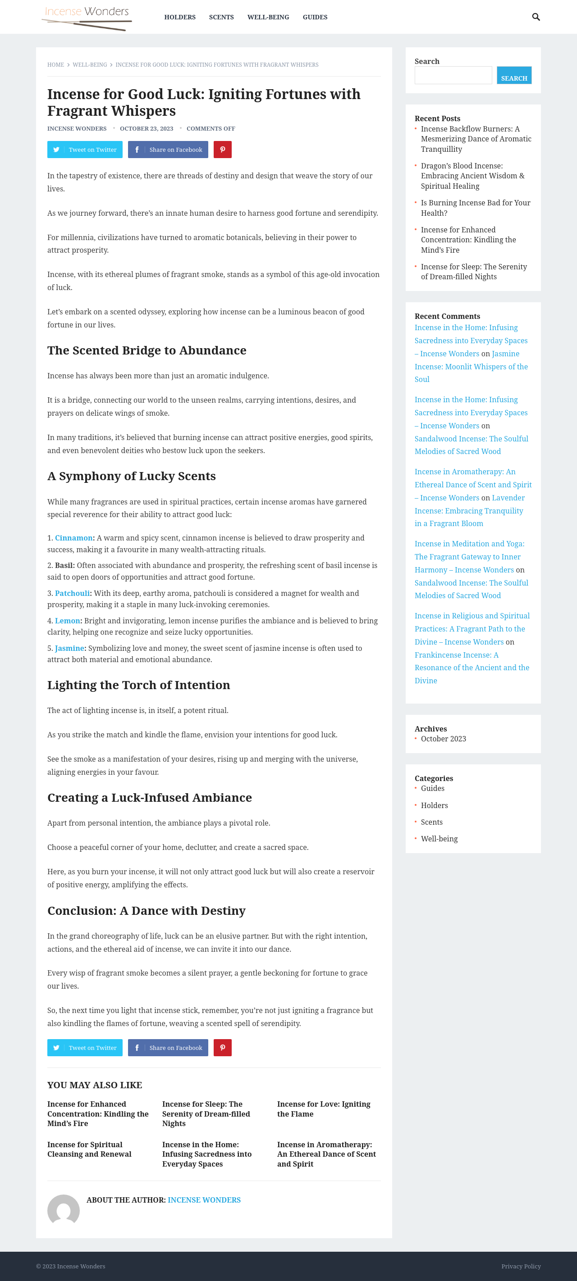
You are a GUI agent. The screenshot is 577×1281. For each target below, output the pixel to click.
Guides (317, 17)
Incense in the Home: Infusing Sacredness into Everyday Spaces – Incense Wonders (471, 341)
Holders (182, 17)
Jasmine (69, 648)
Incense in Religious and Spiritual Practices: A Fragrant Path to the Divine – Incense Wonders (472, 629)
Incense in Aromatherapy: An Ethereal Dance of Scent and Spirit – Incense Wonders (473, 485)
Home (55, 64)
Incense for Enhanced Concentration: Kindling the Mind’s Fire (98, 1113)
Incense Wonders (77, 128)
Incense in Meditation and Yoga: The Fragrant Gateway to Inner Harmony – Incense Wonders (470, 557)
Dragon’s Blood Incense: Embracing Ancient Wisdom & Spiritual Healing (473, 176)
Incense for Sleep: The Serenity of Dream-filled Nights (206, 1113)
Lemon (67, 621)
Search (427, 61)
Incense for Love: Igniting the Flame (324, 1109)
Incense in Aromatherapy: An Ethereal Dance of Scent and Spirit (326, 1154)
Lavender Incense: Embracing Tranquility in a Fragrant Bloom (470, 511)
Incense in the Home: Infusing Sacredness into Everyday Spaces (207, 1154)
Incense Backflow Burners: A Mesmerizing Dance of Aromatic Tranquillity (476, 139)
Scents (223, 17)
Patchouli (72, 593)
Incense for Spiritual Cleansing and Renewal (89, 1149)
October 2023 (443, 739)
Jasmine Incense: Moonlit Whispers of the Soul (471, 367)
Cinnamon (74, 538)
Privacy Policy (521, 1266)
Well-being (271, 17)
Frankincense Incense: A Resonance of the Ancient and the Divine (472, 668)
